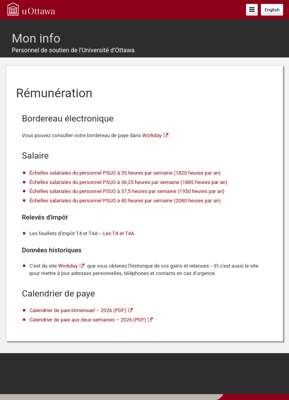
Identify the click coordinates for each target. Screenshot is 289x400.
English (272, 9)
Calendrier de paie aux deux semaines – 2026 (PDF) (88, 320)
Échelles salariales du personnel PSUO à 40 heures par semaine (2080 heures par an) (125, 201)
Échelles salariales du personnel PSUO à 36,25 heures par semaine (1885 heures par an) (129, 182)
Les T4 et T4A (118, 233)
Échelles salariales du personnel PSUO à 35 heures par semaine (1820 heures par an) (125, 173)
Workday (152, 135)
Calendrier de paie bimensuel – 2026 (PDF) (78, 310)
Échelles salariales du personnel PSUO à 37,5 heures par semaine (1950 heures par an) (127, 191)
